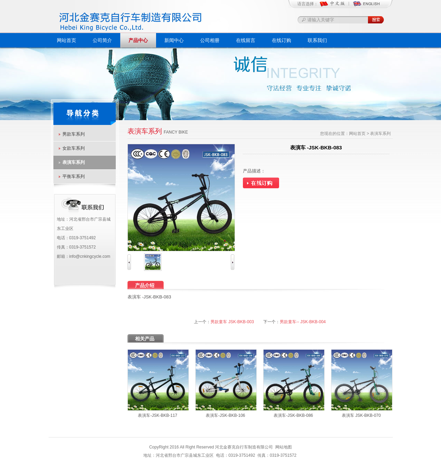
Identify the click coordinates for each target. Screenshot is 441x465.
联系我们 (317, 40)
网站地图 (283, 447)
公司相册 (209, 40)
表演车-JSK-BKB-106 (225, 415)
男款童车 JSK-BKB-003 (232, 321)
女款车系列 (73, 148)
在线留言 (245, 40)
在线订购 (281, 40)
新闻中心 (174, 40)
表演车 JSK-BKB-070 (361, 415)
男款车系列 (73, 134)
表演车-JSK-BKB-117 (157, 415)
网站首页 (66, 40)
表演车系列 (73, 162)
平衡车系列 (73, 176)
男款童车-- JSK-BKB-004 (303, 321)
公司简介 (102, 40)
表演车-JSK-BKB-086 (293, 415)
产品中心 (138, 40)
